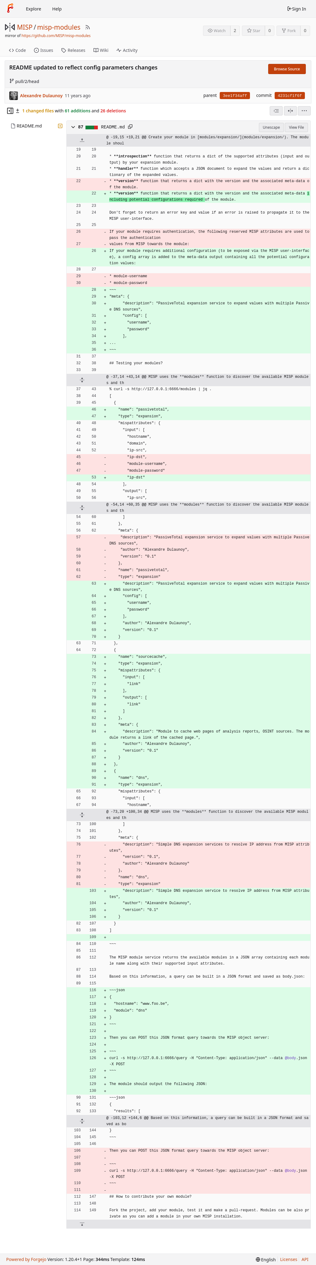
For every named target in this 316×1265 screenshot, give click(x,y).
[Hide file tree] (10, 110)
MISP (24, 27)
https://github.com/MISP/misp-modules (56, 35)
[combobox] (276, 110)
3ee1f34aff (235, 96)
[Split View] (290, 110)
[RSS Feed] (87, 27)
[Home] (10, 8)
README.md (29, 126)
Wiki (101, 50)
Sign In (296, 9)
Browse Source (287, 69)
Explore (33, 9)
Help (57, 9)
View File (296, 127)
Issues (43, 50)
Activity (126, 50)
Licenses (288, 1259)
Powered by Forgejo (26, 1259)
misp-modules (58, 27)
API (304, 1259)
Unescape (271, 127)
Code (17, 50)
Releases (73, 50)
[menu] (304, 110)
